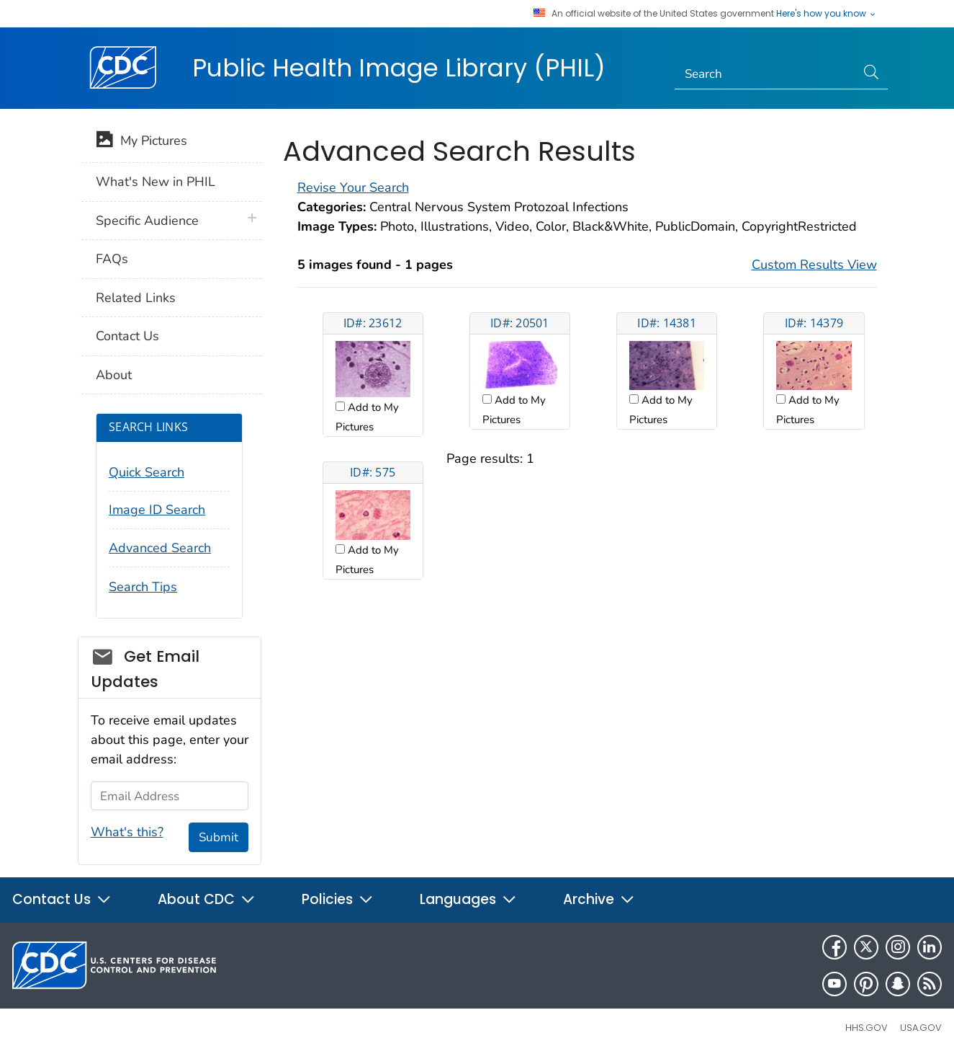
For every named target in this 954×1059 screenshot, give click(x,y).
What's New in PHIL (155, 181)
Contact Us (127, 336)
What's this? (127, 832)
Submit (218, 837)
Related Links (136, 297)
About (114, 375)
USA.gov (921, 1027)
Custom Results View (814, 264)
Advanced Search (160, 548)
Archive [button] (599, 899)
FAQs (112, 258)
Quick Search (146, 472)
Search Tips (143, 586)
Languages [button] (468, 899)
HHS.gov (866, 1027)
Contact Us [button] (62, 899)
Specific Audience (147, 220)
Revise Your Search (353, 187)
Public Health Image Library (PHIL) (399, 68)
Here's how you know (826, 14)
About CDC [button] (207, 899)
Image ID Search (157, 509)
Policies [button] (338, 899)
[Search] (765, 74)
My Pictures (141, 142)
